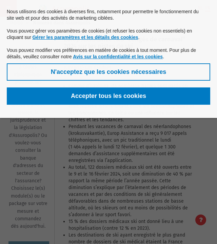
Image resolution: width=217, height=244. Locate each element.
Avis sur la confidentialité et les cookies (118, 56)
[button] (108, 72)
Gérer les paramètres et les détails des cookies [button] (85, 37)
